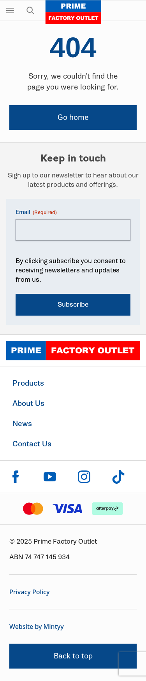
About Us (28, 403)
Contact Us (31, 443)
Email (36, 212)
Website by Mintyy (36, 626)
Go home (73, 117)
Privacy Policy (29, 592)
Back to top (73, 655)
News (22, 423)
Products (28, 383)
